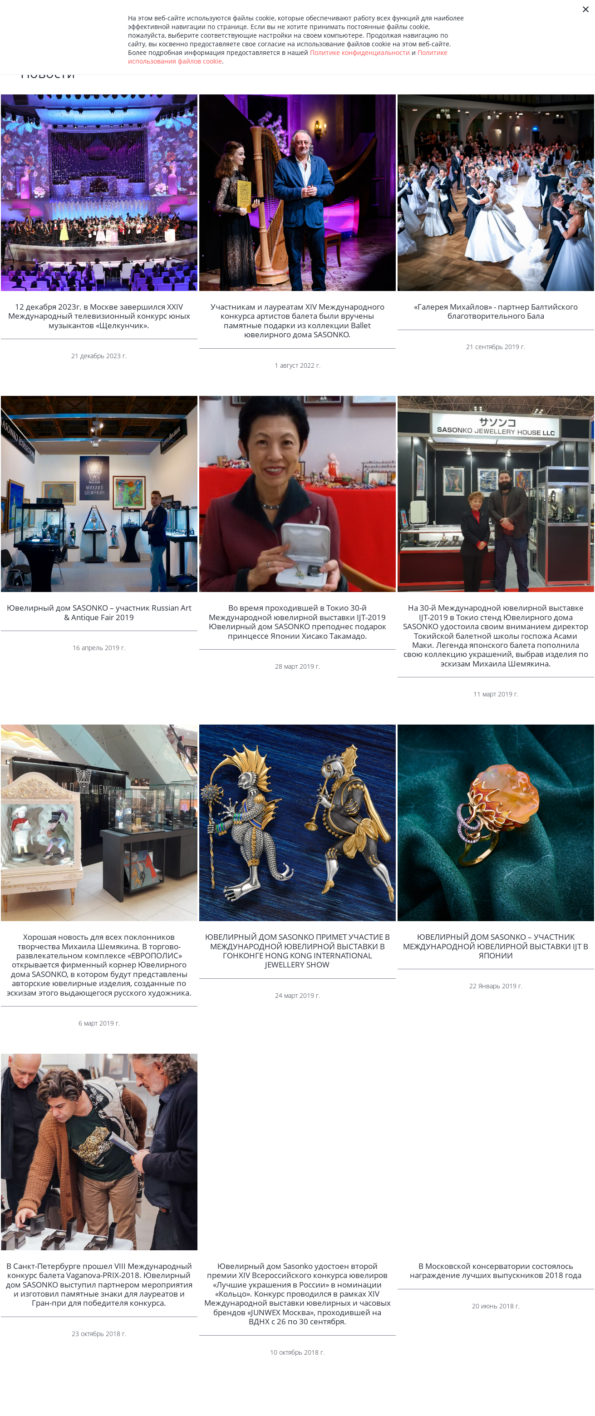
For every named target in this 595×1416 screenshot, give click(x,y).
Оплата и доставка (385, 1409)
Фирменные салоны (476, 1409)
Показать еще (297, 1377)
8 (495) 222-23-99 (560, 1409)
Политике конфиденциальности (360, 52)
